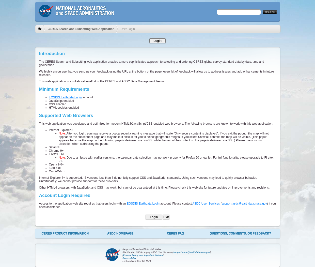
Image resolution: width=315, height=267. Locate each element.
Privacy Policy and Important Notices (143, 255)
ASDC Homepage (120, 233)
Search (270, 12)
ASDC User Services (206, 203)
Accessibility (129, 258)
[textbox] (239, 12)
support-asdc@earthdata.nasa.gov (244, 203)
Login (157, 41)
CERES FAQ (175, 233)
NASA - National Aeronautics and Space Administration (76, 14)
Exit (166, 217)
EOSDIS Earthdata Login (65, 97)
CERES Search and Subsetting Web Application (81, 29)
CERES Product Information (65, 233)
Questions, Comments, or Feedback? (240, 233)
